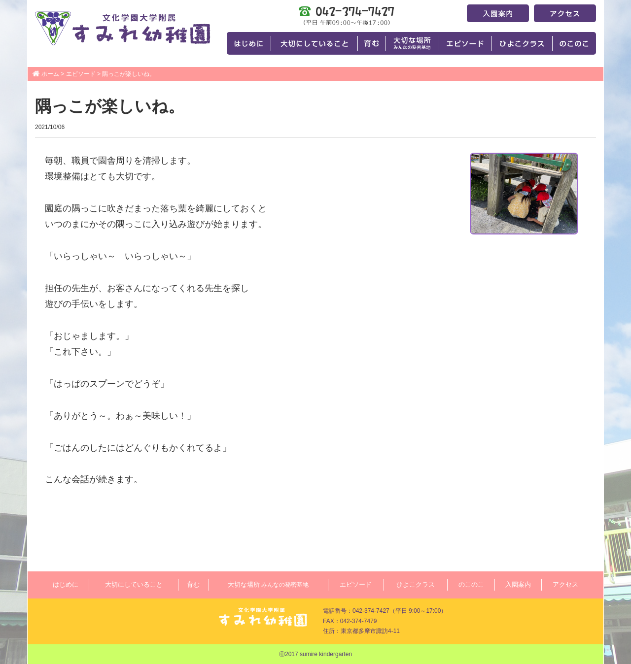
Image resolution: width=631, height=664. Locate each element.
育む (193, 584)
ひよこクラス (415, 584)
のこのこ (471, 584)
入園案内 (518, 584)
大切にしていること (134, 584)
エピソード (81, 73)
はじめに (65, 584)
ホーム (50, 73)
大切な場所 (268, 584)
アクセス (565, 584)
